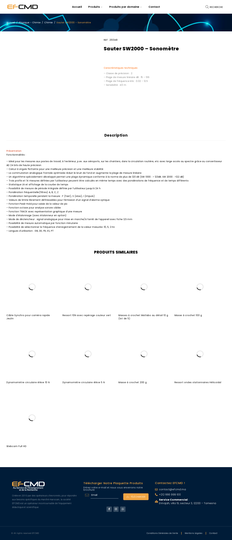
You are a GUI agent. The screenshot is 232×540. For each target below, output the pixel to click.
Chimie (48, 22)
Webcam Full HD (16, 446)
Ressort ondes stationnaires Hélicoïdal (198, 382)
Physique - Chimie (30, 22)
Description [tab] (116, 135)
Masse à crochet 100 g (188, 315)
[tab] (116, 151)
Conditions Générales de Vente (162, 533)
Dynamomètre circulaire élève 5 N (84, 382)
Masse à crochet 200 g (132, 382)
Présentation (14, 150)
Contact (213, 533)
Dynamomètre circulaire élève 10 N (28, 382)
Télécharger (135, 496)
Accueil (10, 22)
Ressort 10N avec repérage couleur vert (87, 315)
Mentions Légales (193, 533)
